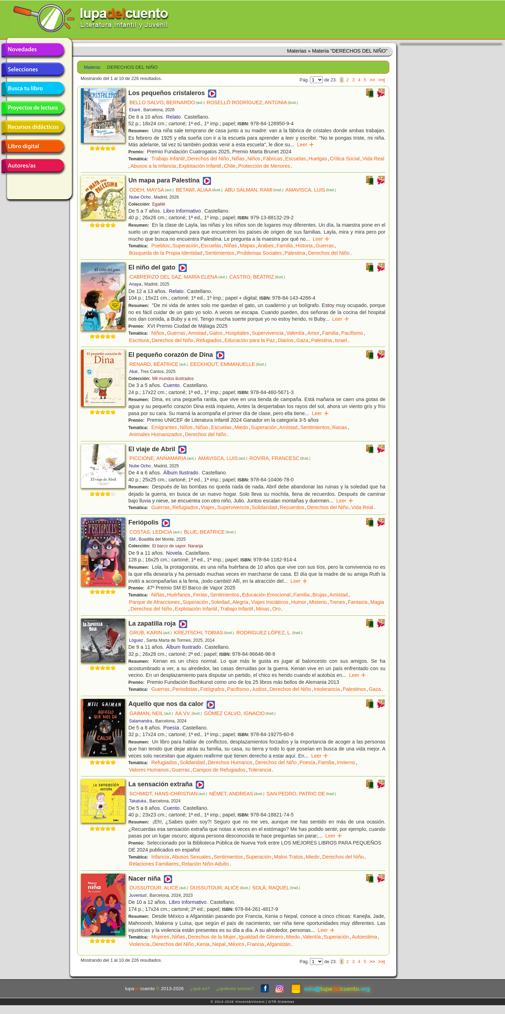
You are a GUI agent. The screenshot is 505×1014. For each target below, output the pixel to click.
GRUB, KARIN (150, 632)
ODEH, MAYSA (151, 190)
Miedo (241, 427)
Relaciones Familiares (154, 864)
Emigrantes (164, 427)
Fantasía (358, 602)
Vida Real (373, 158)
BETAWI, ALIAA (199, 190)
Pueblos (161, 245)
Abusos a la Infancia (153, 166)
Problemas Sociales (259, 253)
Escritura (139, 340)
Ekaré (134, 109)
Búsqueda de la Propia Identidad (165, 253)
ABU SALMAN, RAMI (253, 190)
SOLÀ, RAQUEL (276, 887)
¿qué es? (200, 988)
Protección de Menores (264, 166)
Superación (185, 245)
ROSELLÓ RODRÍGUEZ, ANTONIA (252, 102)
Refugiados (209, 340)
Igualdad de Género (260, 937)
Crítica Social (345, 158)
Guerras (325, 245)
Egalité (158, 204)
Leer (305, 144)
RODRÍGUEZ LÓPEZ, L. (269, 632)
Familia (284, 245)
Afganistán (279, 944)
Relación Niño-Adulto (205, 864)
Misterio (317, 602)
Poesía (171, 728)
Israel (341, 340)
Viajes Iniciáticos (269, 602)
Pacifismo (352, 333)
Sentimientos (219, 253)
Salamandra (140, 721)
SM (132, 539)
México (236, 944)
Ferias (200, 595)
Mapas (247, 245)
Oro (276, 609)
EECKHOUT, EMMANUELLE (228, 364)
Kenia (203, 944)
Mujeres (160, 937)
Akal (133, 371)
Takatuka (137, 801)
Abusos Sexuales (191, 857)
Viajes (207, 507)
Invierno (346, 762)
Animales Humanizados (155, 434)
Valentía (295, 333)
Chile (229, 166)
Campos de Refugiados (219, 770)
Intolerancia (327, 689)
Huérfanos (178, 595)
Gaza (302, 340)
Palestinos (354, 689)
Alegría (240, 602)
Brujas (319, 595)
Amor (313, 333)
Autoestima (364, 937)
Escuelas (295, 158)
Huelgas (318, 158)
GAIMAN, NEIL (151, 713)
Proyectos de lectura (32, 108)
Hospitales (237, 333)
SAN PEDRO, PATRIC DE (301, 793)
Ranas (339, 427)
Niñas (238, 158)
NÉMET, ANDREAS (236, 793)
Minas (262, 609)
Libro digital (32, 147)
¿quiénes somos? (235, 988)
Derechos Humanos (230, 762)
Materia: (92, 67)
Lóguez (136, 640)
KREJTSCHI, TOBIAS (204, 632)
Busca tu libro (32, 89)
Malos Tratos (288, 857)
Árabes (266, 245)
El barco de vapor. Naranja (177, 545)
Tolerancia (259, 770)
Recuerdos (292, 507)
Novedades (32, 50)
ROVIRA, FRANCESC (279, 458)
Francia (255, 944)
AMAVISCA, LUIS (310, 190)
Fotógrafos (212, 689)
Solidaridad (264, 507)
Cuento (171, 385)
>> (372, 79)
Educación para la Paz (249, 340)
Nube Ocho (140, 197)
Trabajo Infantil (168, 158)
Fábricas (272, 158)
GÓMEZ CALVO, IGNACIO (240, 713)
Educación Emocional (266, 595)
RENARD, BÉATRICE (158, 364)
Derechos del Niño (208, 158)
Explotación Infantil (200, 166)
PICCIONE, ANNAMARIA (162, 458)
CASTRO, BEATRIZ (257, 277)
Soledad (220, 602)
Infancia (160, 857)
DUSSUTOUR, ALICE (158, 887)
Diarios (286, 340)
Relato (173, 117)
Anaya (135, 284)
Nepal (218, 944)
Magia (377, 602)
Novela (174, 553)
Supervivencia (267, 333)
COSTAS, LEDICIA (155, 532)
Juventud (138, 895)
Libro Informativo (182, 211)
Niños (253, 158)
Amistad (197, 333)
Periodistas (185, 689)
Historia (304, 245)
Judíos (259, 689)
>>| (381, 79)
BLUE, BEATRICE (210, 532)
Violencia (139, 944)
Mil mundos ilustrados (173, 378)
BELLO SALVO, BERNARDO (166, 102)
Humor (298, 602)
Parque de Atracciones (154, 602)
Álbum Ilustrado (180, 472)
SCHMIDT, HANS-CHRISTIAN (168, 793)
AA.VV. (188, 713)
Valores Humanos (149, 770)
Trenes (337, 602)
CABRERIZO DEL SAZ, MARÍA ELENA (178, 277)
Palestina (294, 253)
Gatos (215, 333)
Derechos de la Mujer (212, 937)
